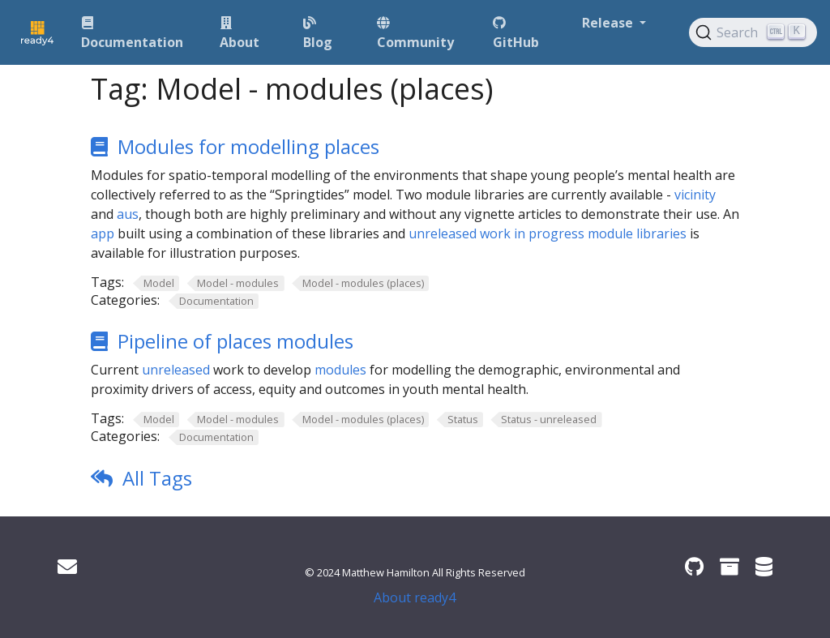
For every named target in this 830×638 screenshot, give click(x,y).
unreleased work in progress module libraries (548, 233)
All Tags (157, 478)
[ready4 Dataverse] (763, 566)
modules (340, 370)
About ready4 (415, 597)
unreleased (176, 370)
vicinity (695, 194)
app (102, 233)
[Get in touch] (67, 566)
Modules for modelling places (248, 146)
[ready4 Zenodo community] (729, 566)
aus (128, 214)
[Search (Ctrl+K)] (753, 32)
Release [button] (609, 23)
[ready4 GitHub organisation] (694, 566)
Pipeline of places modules (235, 341)
